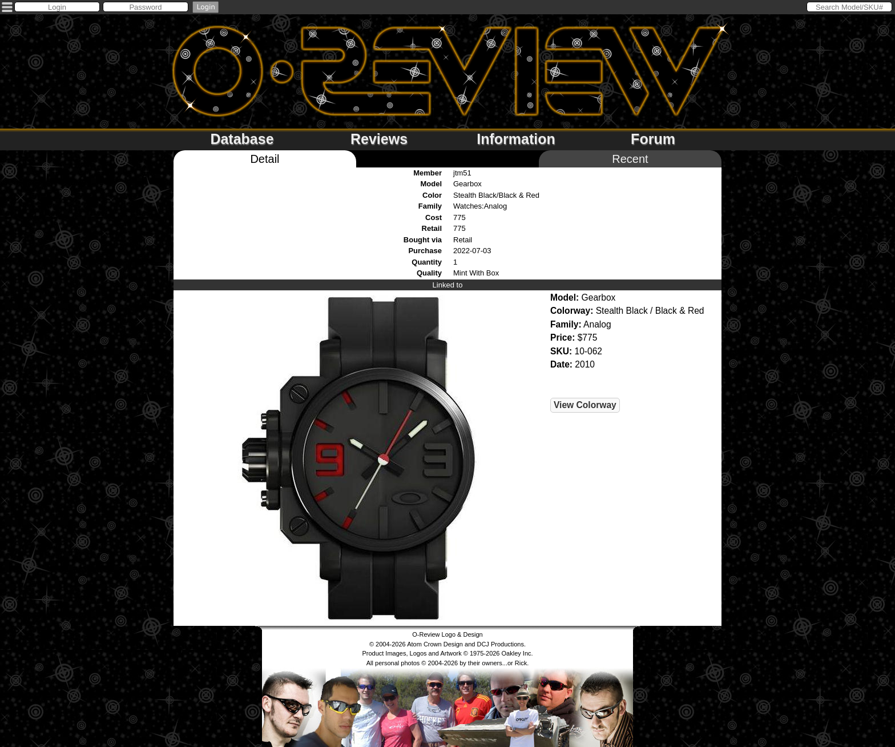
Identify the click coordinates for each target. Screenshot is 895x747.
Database (241, 139)
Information (516, 139)
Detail (264, 159)
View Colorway (585, 405)
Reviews (379, 139)
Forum (653, 139)
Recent (630, 159)
